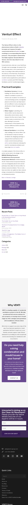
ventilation (5, 80)
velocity (21, 47)
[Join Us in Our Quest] (11, 434)
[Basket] (26, 5)
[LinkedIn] (17, 456)
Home (3, 479)
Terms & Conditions (7, 493)
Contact (4, 488)
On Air (3, 252)
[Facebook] (8, 456)
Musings (4, 247)
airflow (6, 143)
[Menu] (22, 5)
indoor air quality (15, 147)
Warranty (4, 495)
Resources (5, 486)
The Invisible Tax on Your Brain (10, 221)
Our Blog (4, 483)
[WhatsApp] (11, 0)
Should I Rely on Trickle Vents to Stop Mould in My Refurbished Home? (14, 216)
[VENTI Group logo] (6, 5)
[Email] (14, 428)
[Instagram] (13, 456)
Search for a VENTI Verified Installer (11, 497)
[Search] (14, 476)
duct (18, 51)
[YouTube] (22, 456)
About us (4, 481)
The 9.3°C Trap (6, 230)
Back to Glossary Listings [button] (9, 177)
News (3, 250)
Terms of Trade (6, 490)
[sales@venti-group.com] (3, 449)
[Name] (14, 423)
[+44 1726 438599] (3, 452)
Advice (4, 245)
